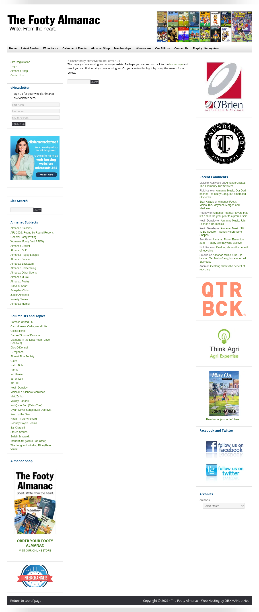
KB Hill (14, 383)
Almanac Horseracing (23, 268)
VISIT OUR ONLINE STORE (35, 550)
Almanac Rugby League (24, 254)
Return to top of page (25, 600)
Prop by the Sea (20, 414)
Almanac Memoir (20, 303)
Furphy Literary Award (207, 48)
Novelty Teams (19, 299)
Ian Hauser (17, 374)
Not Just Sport (18, 286)
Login (13, 66)
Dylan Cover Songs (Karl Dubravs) (30, 409)
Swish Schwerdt (19, 436)
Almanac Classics (21, 228)
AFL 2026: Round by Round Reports (32, 232)
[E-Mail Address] (36, 117)
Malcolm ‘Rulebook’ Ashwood (27, 392)
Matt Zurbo (16, 396)
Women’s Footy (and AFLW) (27, 241)
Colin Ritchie (17, 330)
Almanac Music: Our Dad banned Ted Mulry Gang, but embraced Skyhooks (222, 194)
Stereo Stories (18, 432)
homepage (176, 64)
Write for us (50, 48)
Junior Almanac (19, 294)
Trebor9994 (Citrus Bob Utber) (28, 441)
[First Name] (36, 105)
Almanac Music (19, 277)
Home (12, 48)
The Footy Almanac (55, 23)
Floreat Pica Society (22, 356)
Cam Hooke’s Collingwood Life (28, 326)
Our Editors (162, 48)
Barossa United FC (21, 322)
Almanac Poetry (19, 281)
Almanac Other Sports (23, 272)
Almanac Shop (100, 48)
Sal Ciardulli (17, 427)
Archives (204, 500)
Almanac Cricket (20, 246)
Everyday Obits (19, 290)
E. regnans (16, 352)
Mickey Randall (19, 401)
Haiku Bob (16, 365)
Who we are (143, 48)
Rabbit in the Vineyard (23, 418)
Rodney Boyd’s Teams (23, 423)
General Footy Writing (23, 237)
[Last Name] (36, 111)
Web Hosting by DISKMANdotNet (225, 600)
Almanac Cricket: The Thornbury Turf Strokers (222, 184)
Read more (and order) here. (223, 419)
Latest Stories (30, 48)
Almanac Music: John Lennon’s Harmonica (222, 222)
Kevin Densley (19, 387)
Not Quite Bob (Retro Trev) (26, 405)
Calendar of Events (74, 48)
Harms (14, 369)
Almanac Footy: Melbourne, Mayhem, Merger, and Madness (219, 205)
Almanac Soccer (20, 259)
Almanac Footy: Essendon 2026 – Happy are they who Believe (221, 241)
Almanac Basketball (22, 263)
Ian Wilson (16, 378)
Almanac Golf (18, 250)
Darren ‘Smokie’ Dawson (25, 335)
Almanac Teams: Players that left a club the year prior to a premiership (223, 214)
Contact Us (181, 48)
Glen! (13, 360)
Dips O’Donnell (19, 347)
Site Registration (20, 62)
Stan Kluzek (206, 201)
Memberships (122, 48)
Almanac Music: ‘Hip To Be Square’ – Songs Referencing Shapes (222, 232)
